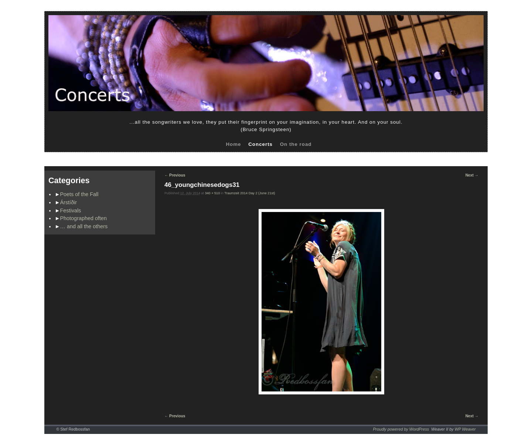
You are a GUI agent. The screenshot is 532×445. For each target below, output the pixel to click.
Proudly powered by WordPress (401, 429)
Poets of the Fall (79, 194)
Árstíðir (68, 202)
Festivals (70, 210)
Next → (472, 175)
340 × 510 (212, 193)
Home (233, 144)
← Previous (174, 175)
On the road (296, 144)
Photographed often (83, 218)
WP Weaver (465, 429)
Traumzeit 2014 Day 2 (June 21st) (249, 193)
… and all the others (84, 226)
